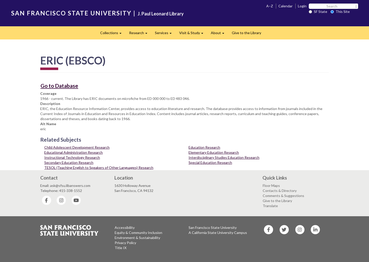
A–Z (269, 6)
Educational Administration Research (73, 152)
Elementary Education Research (214, 152)
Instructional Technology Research (72, 157)
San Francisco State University (213, 227)
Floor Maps (271, 185)
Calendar (285, 6)
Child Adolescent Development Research (77, 147)
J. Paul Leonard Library (161, 13)
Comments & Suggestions (283, 195)
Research (140, 34)
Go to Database (59, 85)
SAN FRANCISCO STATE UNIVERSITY (71, 13)
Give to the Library (246, 33)
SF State (318, 11)
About (219, 34)
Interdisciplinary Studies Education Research (224, 157)
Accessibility (125, 227)
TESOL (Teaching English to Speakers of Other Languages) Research (98, 167)
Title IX (121, 248)
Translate (270, 206)
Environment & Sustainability (137, 237)
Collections (112, 34)
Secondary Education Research (68, 162)
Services (165, 34)
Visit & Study (193, 34)
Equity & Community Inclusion (138, 232)
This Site (340, 11)
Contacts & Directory (280, 190)
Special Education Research (210, 162)
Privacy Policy (125, 243)
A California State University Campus (218, 232)
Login (302, 6)
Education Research (204, 147)
